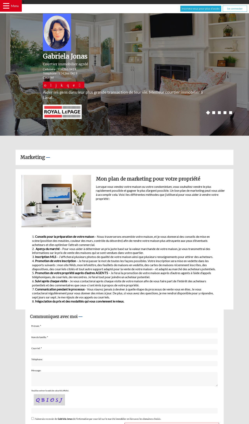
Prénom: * (36, 326)
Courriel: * (36, 348)
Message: (36, 370)
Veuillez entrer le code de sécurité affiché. (50, 393)
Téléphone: (37, 359)
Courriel (48, 77)
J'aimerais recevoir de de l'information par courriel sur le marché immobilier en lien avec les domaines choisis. (98, 421)
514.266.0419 (66, 69)
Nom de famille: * (39, 337)
